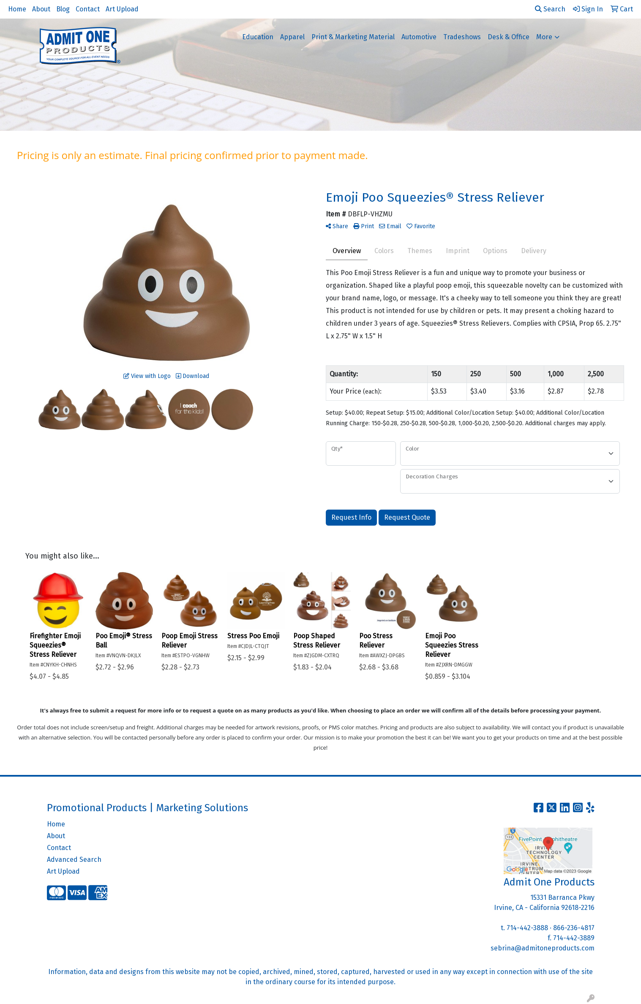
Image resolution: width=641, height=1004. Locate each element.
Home (17, 9)
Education (257, 37)
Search (550, 9)
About (41, 9)
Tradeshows (462, 37)
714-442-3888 (527, 928)
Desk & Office (508, 37)
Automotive (418, 37)
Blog (63, 9)
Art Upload (122, 9)
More (544, 37)
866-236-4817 (574, 928)
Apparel (292, 37)
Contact (88, 9)
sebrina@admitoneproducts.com (543, 948)
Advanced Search (74, 860)
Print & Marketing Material (353, 37)
